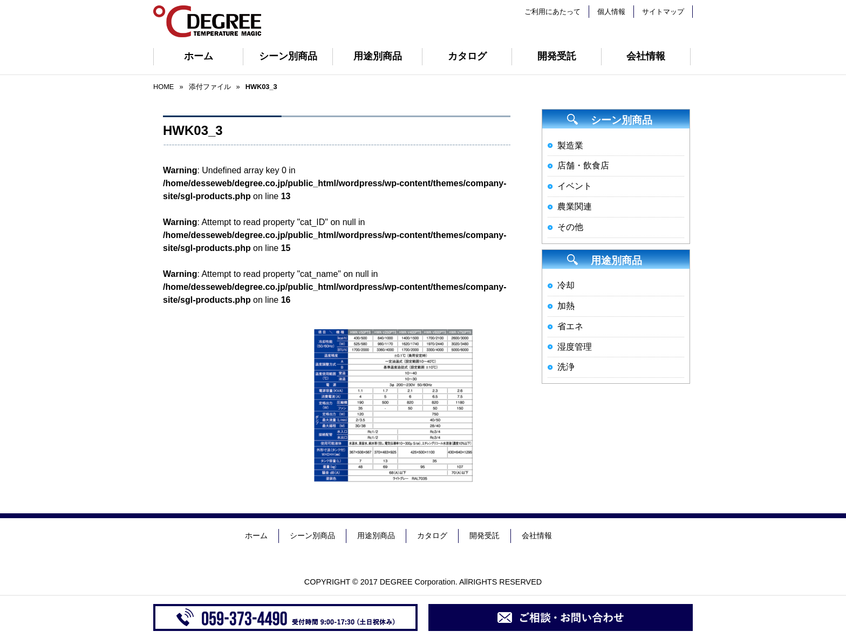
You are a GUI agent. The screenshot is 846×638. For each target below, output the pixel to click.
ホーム (198, 56)
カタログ (467, 56)
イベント (574, 186)
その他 (570, 227)
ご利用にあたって (552, 12)
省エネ (570, 326)
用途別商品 (377, 56)
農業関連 (574, 206)
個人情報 (611, 12)
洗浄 (566, 366)
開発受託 (556, 56)
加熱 (566, 305)
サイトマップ (663, 12)
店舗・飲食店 (583, 165)
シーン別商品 (288, 56)
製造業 (570, 145)
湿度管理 (574, 346)
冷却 (566, 285)
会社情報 (645, 56)
